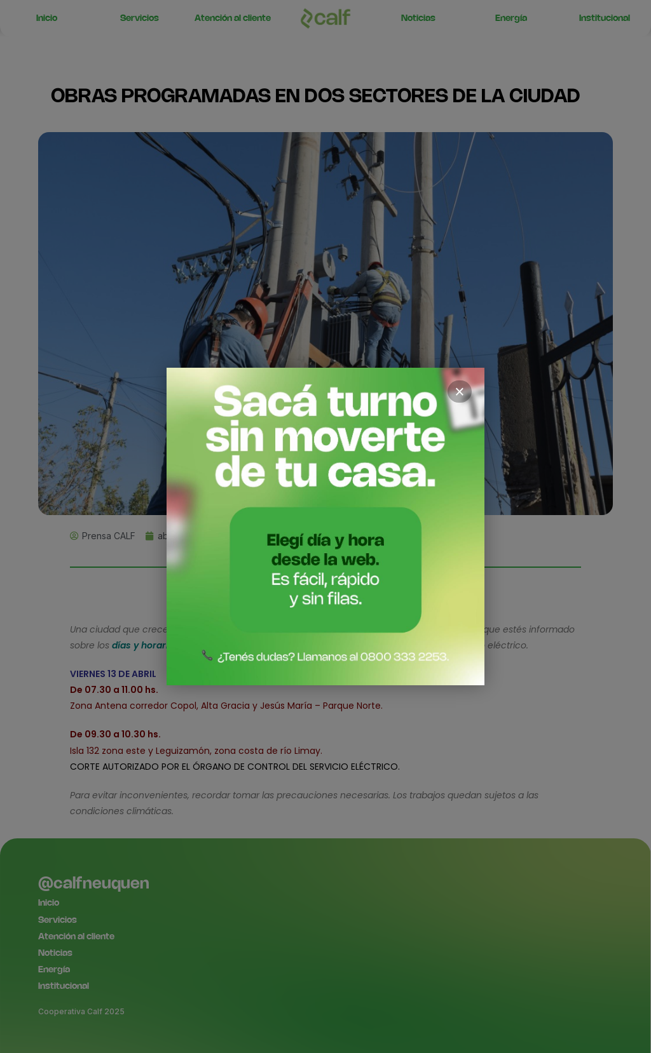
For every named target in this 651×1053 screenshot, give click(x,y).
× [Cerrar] (460, 391)
